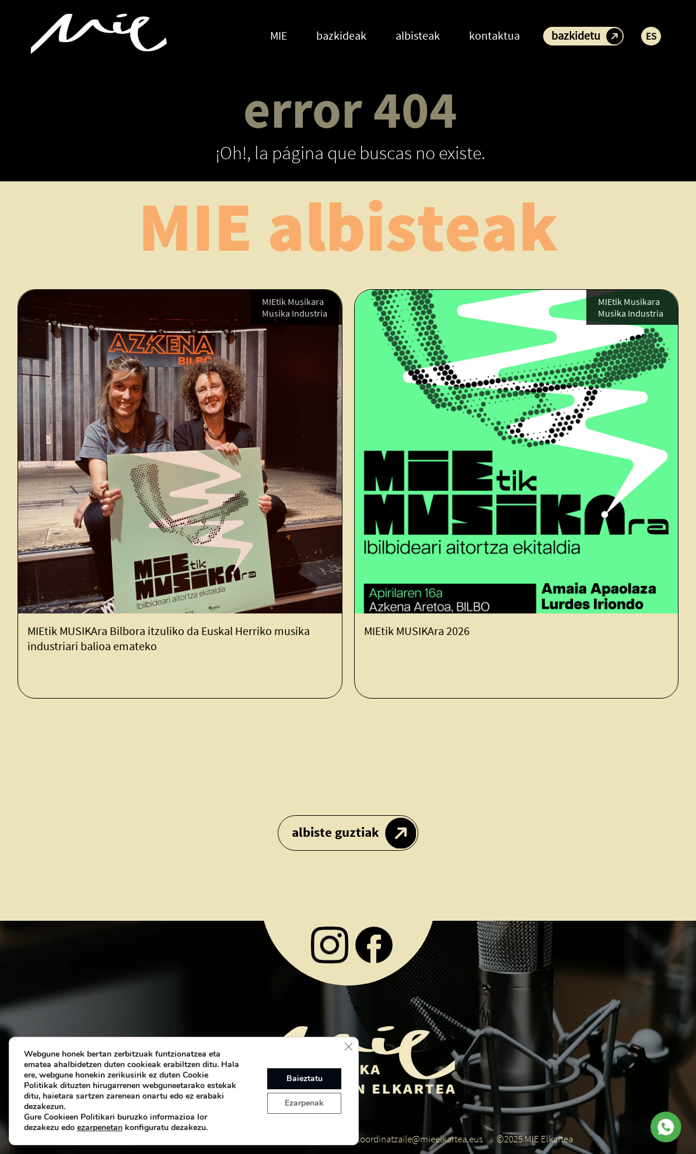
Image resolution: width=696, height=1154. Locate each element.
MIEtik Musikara (293, 302)
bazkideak (341, 35)
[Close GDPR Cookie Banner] (348, 1046)
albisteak (418, 35)
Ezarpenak (304, 1103)
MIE (278, 35)
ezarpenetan (100, 1128)
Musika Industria (294, 314)
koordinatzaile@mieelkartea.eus (419, 1138)
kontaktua (494, 35)
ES (651, 36)
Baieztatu (304, 1078)
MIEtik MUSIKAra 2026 (417, 631)
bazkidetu (575, 35)
